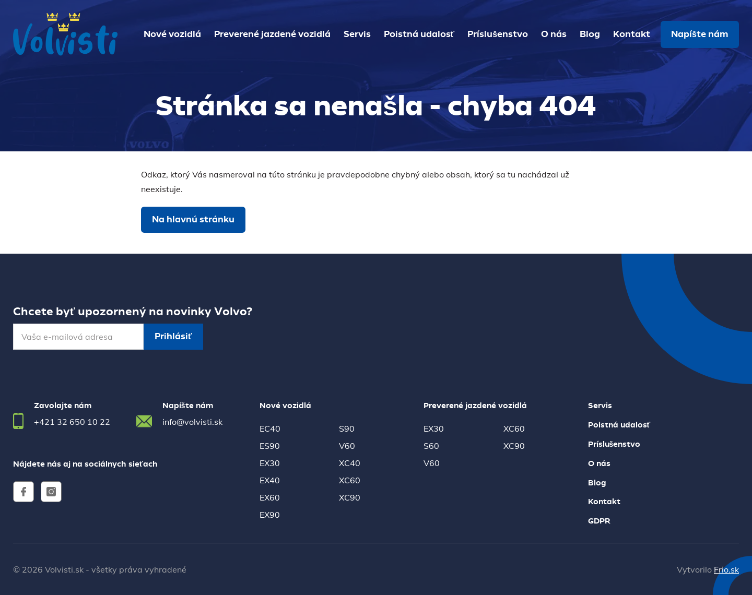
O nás (554, 34)
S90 (347, 428)
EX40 (270, 480)
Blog (590, 34)
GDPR (599, 521)
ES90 (270, 446)
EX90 (270, 514)
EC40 (270, 428)
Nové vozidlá (172, 34)
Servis (357, 34)
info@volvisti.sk (192, 421)
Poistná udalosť (419, 34)
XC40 (349, 463)
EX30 (270, 463)
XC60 (349, 480)
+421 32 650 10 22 (72, 421)
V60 (347, 446)
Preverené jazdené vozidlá (272, 34)
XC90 (349, 497)
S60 (431, 446)
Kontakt (631, 34)
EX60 (270, 497)
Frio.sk (726, 569)
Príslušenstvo (497, 34)
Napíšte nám (699, 34)
